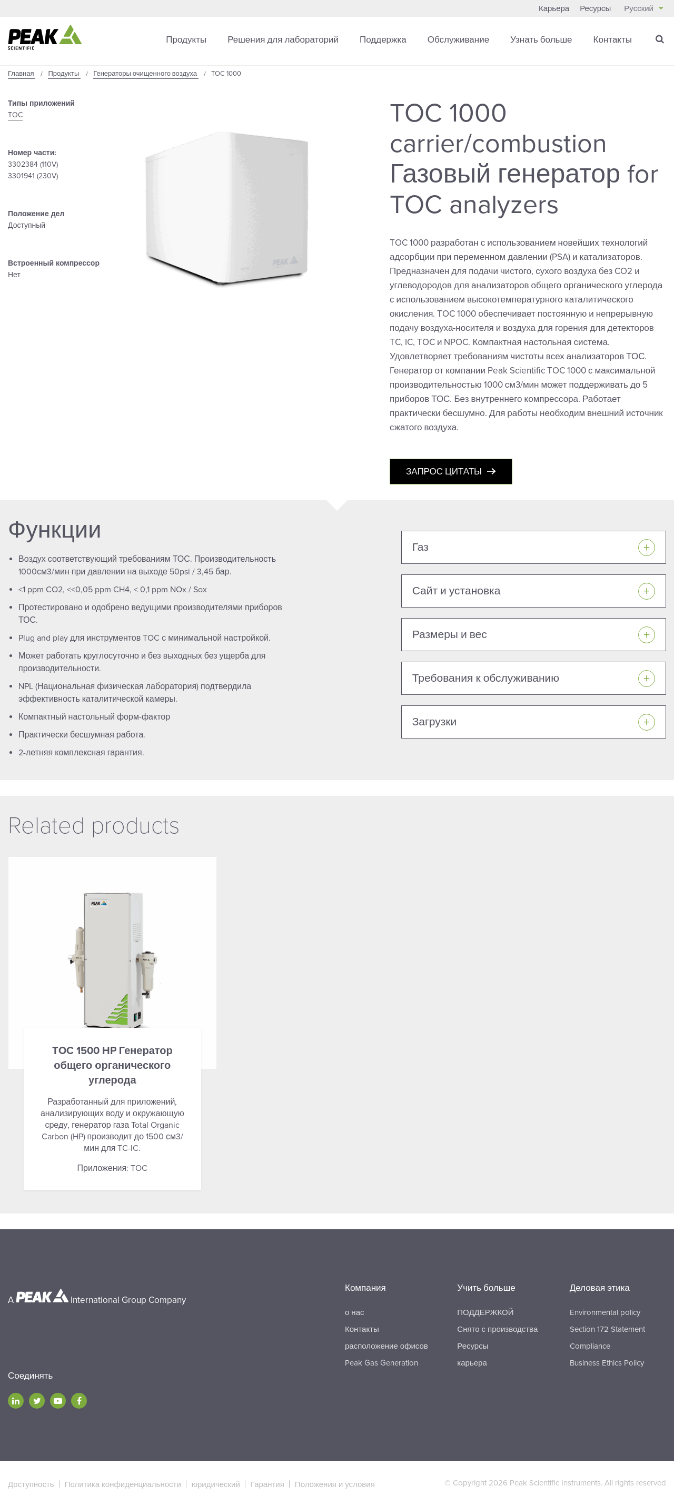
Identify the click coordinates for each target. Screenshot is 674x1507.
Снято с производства (497, 1329)
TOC (15, 114)
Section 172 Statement (607, 1329)
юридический (216, 1484)
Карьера (554, 8)
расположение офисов (386, 1346)
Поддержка (383, 39)
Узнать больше (541, 39)
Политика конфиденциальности (123, 1484)
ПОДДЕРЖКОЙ (485, 1312)
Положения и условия (335, 1484)
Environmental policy (605, 1312)
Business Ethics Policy (607, 1363)
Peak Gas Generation (381, 1363)
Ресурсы (595, 8)
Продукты (186, 39)
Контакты (612, 39)
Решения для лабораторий (283, 39)
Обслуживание (458, 39)
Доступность (31, 1484)
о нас (354, 1312)
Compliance (590, 1346)
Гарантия (267, 1484)
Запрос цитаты (444, 471)
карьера (472, 1363)
